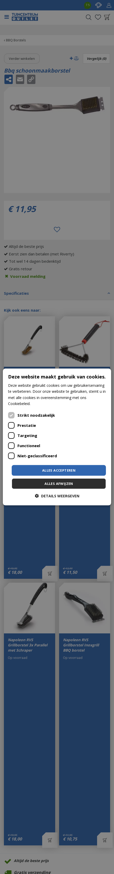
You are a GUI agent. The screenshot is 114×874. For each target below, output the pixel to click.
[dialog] (57, 437)
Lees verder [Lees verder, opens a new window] (41, 403)
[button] (57, 496)
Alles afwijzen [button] (59, 483)
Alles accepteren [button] (58, 470)
